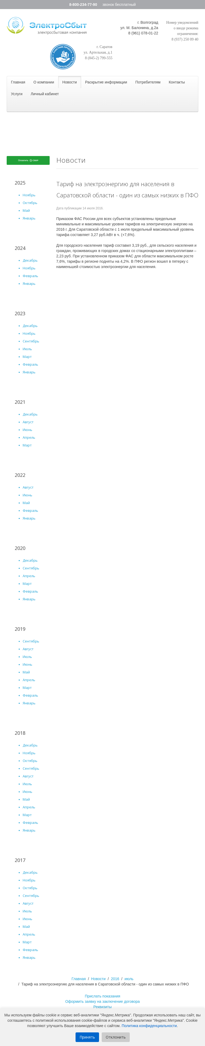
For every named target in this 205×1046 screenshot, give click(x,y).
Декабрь (30, 260)
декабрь (30, 560)
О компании (43, 82)
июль (27, 656)
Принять (87, 1037)
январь (29, 599)
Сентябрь (31, 341)
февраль (30, 591)
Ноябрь (29, 195)
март (27, 583)
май (26, 672)
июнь (27, 664)
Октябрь (30, 202)
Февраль (30, 275)
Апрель (29, 437)
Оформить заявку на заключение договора (102, 1001)
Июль (27, 348)
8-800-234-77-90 (83, 4)
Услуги (16, 94)
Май (26, 210)
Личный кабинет (45, 94)
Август (28, 422)
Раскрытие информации (106, 82)
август (28, 648)
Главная (18, 82)
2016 (115, 979)
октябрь (30, 760)
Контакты (177, 82)
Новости (69, 82)
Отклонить (116, 1037)
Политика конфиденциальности (149, 1026)
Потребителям (147, 82)
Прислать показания (102, 996)
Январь (29, 218)
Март (27, 356)
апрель (29, 575)
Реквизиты (102, 1007)
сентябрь (31, 568)
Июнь (27, 429)
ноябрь (29, 752)
